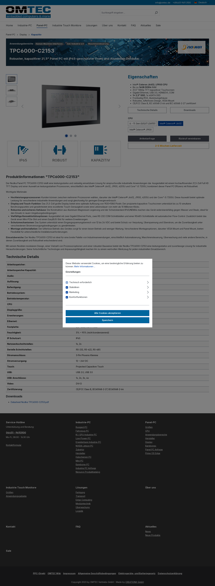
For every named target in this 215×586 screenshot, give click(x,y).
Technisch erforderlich (80, 282)
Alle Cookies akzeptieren (107, 313)
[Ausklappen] (147, 282)
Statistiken (74, 287)
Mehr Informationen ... (84, 266)
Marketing (74, 292)
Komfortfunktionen (78, 297)
